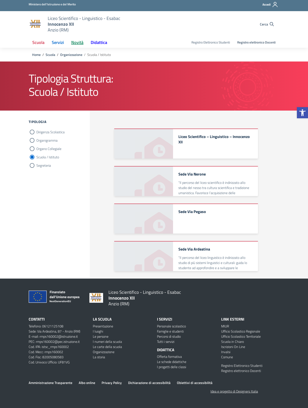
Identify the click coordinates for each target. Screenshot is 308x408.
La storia (99, 357)
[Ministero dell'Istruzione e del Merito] (52, 4)
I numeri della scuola (107, 341)
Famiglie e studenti (170, 331)
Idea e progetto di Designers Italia (234, 391)
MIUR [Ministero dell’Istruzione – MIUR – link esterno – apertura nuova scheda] (225, 326)
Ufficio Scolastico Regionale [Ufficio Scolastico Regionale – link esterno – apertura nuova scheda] (240, 331)
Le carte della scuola (107, 346)
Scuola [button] (38, 42)
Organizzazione (103, 351)
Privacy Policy (112, 382)
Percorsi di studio (169, 336)
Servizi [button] (58, 42)
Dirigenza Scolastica (50, 132)
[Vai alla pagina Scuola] (50, 54)
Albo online (87, 382)
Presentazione (103, 326)
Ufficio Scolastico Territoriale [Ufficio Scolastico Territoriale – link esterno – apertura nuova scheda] (241, 336)
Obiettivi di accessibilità (194, 382)
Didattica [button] (99, 42)
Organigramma (47, 140)
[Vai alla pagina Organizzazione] (71, 54)
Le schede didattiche (171, 361)
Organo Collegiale (48, 148)
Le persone (100, 336)
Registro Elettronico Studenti (210, 42)
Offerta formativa (169, 356)
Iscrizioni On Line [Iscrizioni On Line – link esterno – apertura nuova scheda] (233, 346)
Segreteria (43, 165)
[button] (302, 112)
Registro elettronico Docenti (256, 42)
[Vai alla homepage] (35, 24)
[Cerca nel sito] (267, 24)
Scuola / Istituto (47, 157)
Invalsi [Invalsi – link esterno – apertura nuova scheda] (225, 351)
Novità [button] (77, 42)
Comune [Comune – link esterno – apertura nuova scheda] (227, 357)
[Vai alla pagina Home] (36, 54)
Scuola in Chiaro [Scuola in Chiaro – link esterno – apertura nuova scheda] (232, 341)
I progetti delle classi (171, 366)
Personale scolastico (171, 326)
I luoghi (98, 331)
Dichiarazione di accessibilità (149, 382)
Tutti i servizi (165, 341)
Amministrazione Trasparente (50, 382)
